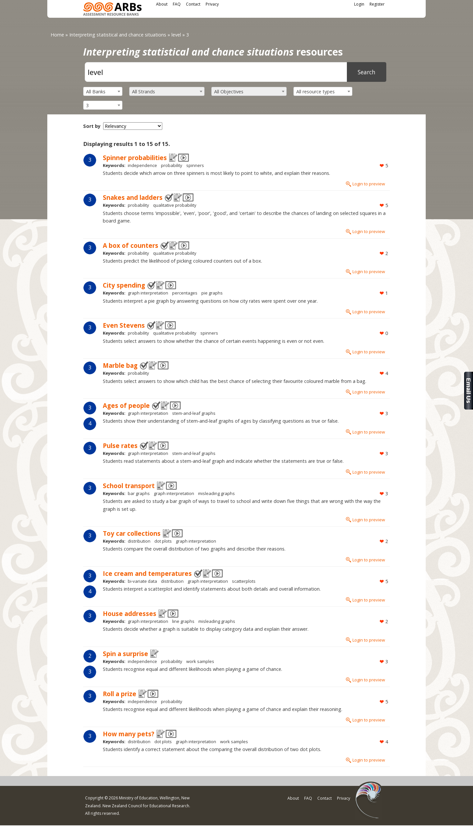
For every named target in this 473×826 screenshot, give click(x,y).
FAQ (177, 4)
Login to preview (368, 184)
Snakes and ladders (133, 197)
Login (359, 4)
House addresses (129, 613)
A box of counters (130, 245)
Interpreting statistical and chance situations (117, 35)
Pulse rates (120, 445)
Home (57, 35)
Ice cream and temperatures (147, 573)
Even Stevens (124, 325)
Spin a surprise (125, 653)
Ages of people (126, 405)
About (162, 4)
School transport (129, 486)
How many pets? (128, 734)
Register (377, 4)
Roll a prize (119, 694)
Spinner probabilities (135, 157)
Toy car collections (132, 533)
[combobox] (103, 91)
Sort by (92, 126)
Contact (193, 4)
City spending (124, 285)
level (176, 35)
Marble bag (120, 365)
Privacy (212, 4)
